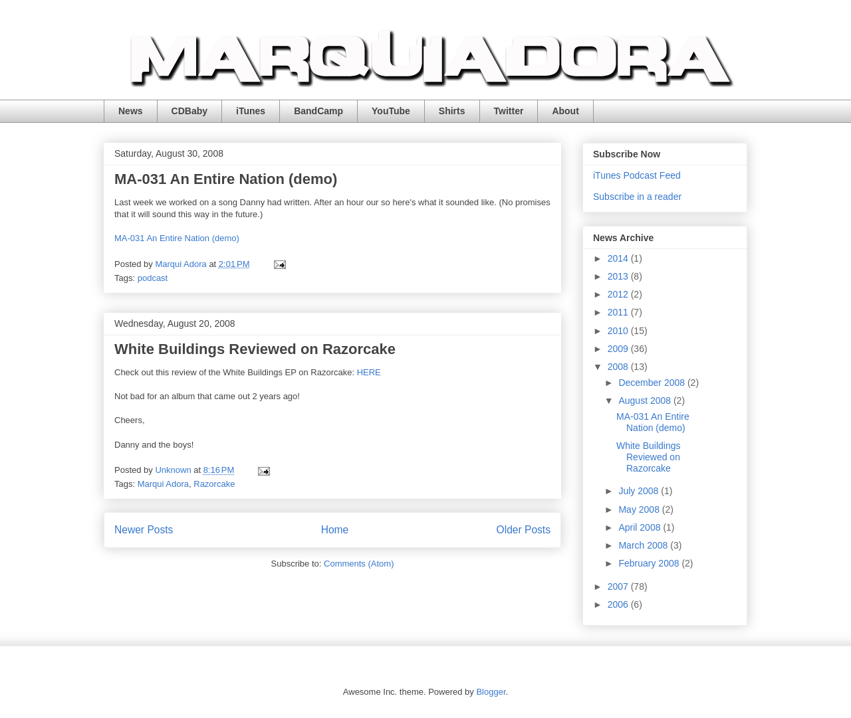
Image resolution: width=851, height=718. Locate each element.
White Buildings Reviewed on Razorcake (255, 349)
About (565, 111)
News (130, 111)
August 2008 (645, 400)
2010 (619, 330)
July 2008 (639, 491)
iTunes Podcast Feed (637, 175)
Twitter (509, 111)
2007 (619, 586)
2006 (619, 604)
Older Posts (523, 529)
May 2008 (640, 509)
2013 (619, 276)
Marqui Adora (163, 484)
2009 (619, 348)
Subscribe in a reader (637, 196)
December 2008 (652, 382)
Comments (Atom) (359, 564)
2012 (619, 294)
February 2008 (649, 563)
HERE (369, 372)
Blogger (490, 692)
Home (335, 529)
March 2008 (644, 545)
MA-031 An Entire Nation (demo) (225, 179)
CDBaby (189, 111)
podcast (153, 278)
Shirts (452, 111)
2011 (619, 312)
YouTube (391, 111)
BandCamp (318, 111)
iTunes (250, 111)
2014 (619, 258)
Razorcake (214, 484)
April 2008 (640, 527)
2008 (619, 366)
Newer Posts (143, 529)
